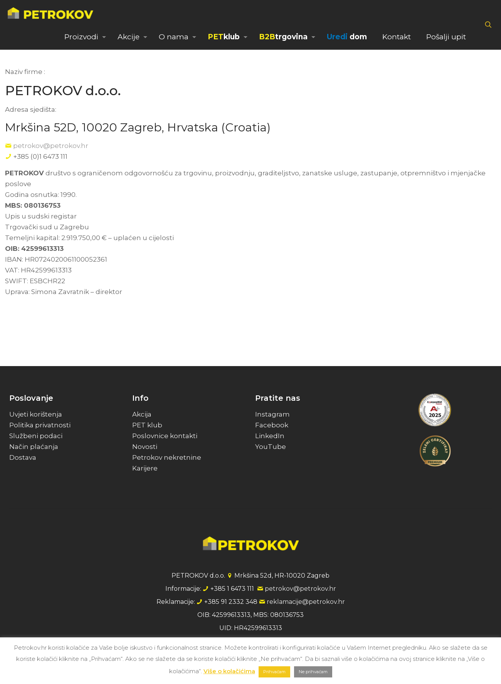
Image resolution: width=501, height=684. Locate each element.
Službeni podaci (35, 436)
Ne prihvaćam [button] (313, 671)
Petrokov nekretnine (166, 457)
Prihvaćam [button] (274, 671)
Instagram (272, 414)
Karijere (145, 468)
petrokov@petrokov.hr (50, 146)
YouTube (270, 446)
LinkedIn (269, 436)
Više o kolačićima (229, 671)
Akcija (141, 414)
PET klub (147, 425)
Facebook (271, 425)
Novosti (144, 446)
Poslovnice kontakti (164, 436)
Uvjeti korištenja (35, 414)
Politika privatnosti (40, 425)
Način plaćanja (33, 446)
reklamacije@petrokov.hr (306, 601)
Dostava (22, 457)
